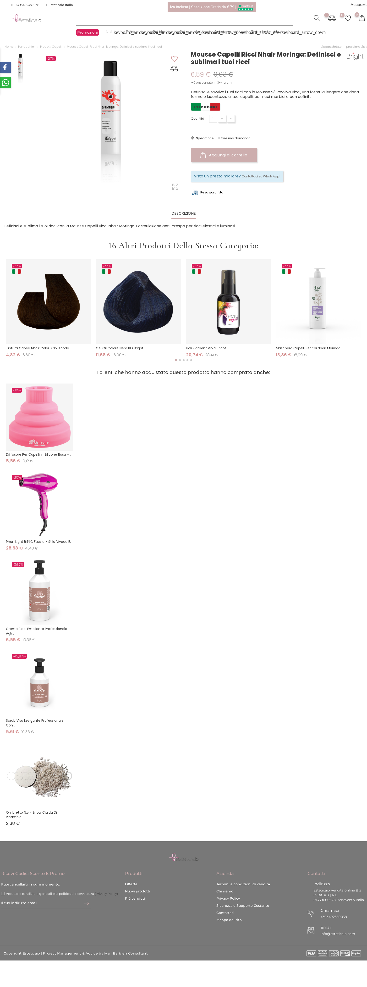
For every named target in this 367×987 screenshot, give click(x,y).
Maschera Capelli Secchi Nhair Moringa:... (309, 348)
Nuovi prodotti (137, 884)
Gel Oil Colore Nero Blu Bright (119, 348)
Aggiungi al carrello (223, 155)
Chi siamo (224, 884)
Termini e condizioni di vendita (243, 877)
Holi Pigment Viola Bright (206, 348)
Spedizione (204, 138)
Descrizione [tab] (183, 213)
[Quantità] (213, 119)
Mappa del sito (229, 913)
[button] (176, 360)
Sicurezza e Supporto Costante (242, 898)
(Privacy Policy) (106, 887)
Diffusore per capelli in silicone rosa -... (38, 454)
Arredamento (229, 32)
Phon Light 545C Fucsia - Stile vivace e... (39, 541)
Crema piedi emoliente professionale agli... (36, 631)
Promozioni (87, 32)
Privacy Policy (228, 891)
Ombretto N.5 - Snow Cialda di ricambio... (31, 814)
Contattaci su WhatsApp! (261, 176)
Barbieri (162, 32)
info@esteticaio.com (338, 927)
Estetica (135, 32)
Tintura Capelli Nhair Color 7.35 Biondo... (38, 348)
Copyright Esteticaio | (23, 946)
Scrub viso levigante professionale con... (35, 722)
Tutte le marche (268, 32)
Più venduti (135, 891)
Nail (112, 32)
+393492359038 (27, 5)
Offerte (131, 877)
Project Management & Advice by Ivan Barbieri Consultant (95, 946)
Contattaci (225, 906)
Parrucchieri (193, 32)
